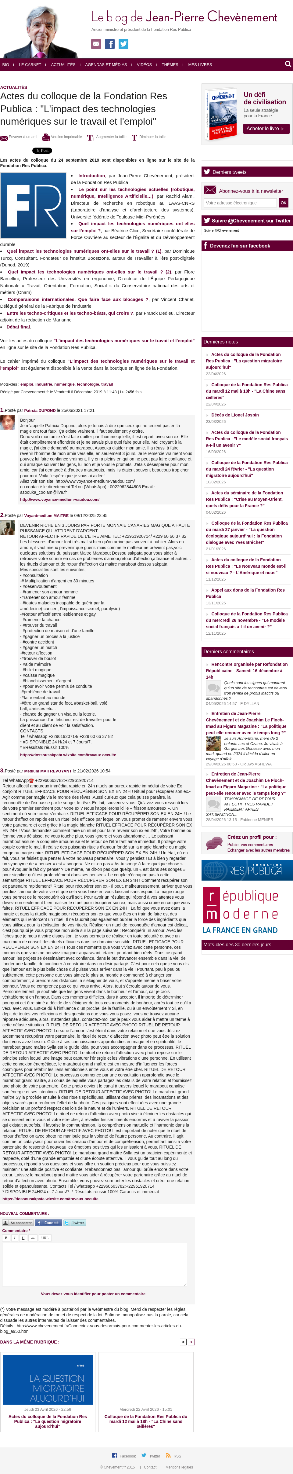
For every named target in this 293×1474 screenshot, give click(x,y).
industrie (43, 384)
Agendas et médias (103, 64)
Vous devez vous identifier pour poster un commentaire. (94, 1294)
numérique (64, 384)
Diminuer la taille (149, 137)
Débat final (18, 326)
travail (107, 384)
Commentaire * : (17, 1230)
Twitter (155, 1456)
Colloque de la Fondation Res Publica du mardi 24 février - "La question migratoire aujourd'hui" (247, 469)
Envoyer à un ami (19, 137)
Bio (5, 64)
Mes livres (197, 64)
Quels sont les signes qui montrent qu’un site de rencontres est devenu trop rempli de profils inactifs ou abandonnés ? (246, 690)
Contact (149, 1467)
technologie (88, 384)
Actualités (60, 64)
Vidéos (141, 64)
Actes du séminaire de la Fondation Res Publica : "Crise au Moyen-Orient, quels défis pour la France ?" (244, 499)
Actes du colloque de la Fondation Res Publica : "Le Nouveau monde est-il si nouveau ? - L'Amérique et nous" (246, 566)
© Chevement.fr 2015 (118, 1467)
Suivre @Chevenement (221, 230)
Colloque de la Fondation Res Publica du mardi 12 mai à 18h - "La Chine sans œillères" (146, 1421)
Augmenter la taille (107, 137)
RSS (177, 1456)
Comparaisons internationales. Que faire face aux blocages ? (78, 299)
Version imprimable (62, 137)
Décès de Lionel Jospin (235, 415)
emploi (26, 384)
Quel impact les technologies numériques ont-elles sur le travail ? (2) (89, 271)
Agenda (221, 155)
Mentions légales (177, 1467)
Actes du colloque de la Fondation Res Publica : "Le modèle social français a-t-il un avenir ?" (247, 439)
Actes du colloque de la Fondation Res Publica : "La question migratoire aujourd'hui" (48, 1421)
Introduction (91, 175)
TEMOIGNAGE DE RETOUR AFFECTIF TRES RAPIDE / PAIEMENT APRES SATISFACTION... (241, 807)
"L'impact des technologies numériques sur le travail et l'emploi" (124, 340)
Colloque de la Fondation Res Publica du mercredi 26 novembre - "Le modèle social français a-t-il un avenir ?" (247, 620)
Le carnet (27, 64)
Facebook (128, 1456)
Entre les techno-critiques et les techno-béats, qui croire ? (70, 313)
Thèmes (167, 64)
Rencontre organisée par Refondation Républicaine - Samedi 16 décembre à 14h (247, 671)
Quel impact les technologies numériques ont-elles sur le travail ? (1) (84, 251)
